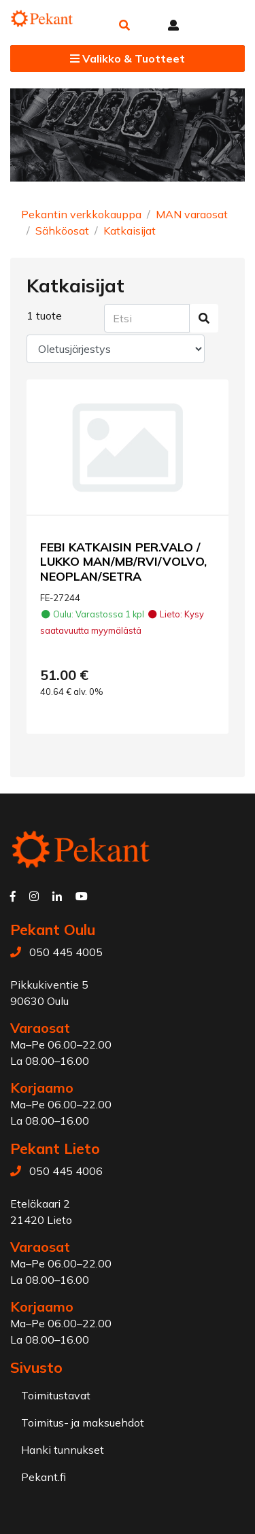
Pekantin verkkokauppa (81, 214)
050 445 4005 (66, 952)
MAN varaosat (192, 214)
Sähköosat (62, 230)
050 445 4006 (66, 1171)
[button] (124, 25)
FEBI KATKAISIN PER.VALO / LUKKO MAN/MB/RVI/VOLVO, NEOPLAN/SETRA (123, 561)
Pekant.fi (43, 1477)
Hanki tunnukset (62, 1449)
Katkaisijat (129, 230)
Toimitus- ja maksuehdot (82, 1422)
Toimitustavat (55, 1395)
